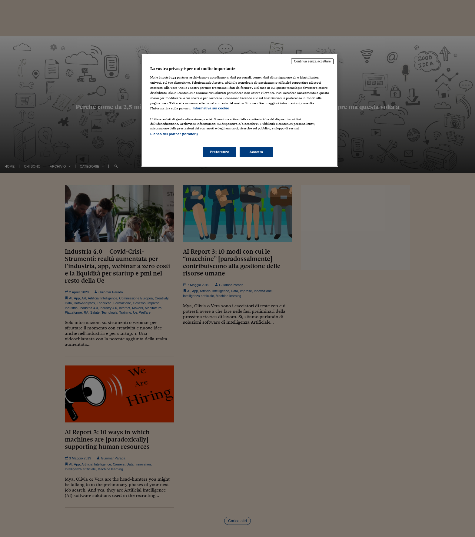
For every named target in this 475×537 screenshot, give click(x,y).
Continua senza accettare (312, 61)
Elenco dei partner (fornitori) (174, 134)
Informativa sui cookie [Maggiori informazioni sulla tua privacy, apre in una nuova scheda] (211, 108)
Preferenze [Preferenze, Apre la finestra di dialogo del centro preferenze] (219, 152)
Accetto (256, 152)
